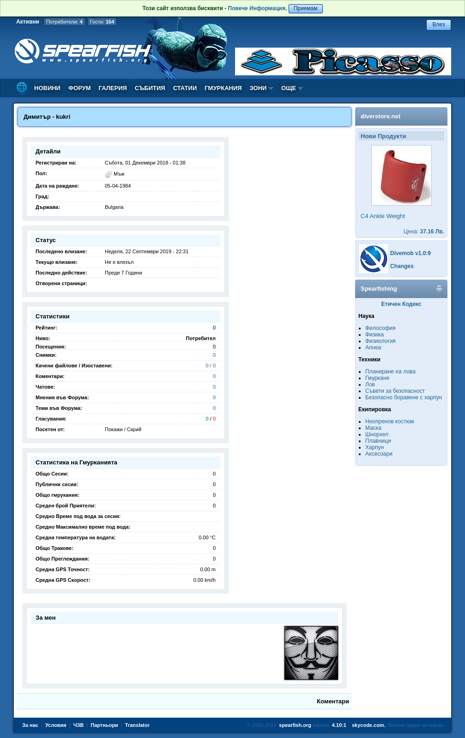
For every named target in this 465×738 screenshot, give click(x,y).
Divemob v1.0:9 (410, 253)
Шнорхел (376, 434)
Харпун (374, 447)
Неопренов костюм (389, 421)
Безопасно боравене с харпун (403, 397)
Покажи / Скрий (123, 429)
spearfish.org (295, 725)
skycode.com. (369, 725)
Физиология (380, 341)
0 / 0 (211, 365)
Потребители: (64, 21)
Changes (402, 266)
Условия (55, 725)
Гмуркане (377, 378)
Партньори (104, 725)
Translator (137, 725)
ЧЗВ (78, 725)
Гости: (102, 21)
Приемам (306, 8)
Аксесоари (379, 454)
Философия (380, 328)
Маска (373, 428)
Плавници (378, 441)
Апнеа (373, 347)
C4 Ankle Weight (383, 216)
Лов (370, 384)
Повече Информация (256, 8)
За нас (30, 725)
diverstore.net (380, 116)
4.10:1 (339, 725)
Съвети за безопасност (395, 391)
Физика (374, 334)
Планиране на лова (390, 371)
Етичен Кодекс (401, 304)
